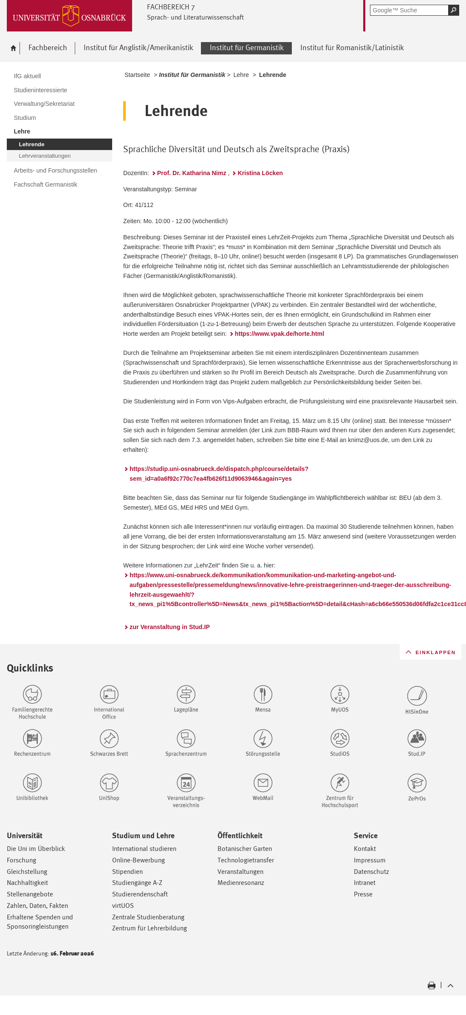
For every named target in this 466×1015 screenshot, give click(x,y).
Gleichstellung (27, 872)
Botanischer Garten (244, 849)
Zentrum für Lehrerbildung (149, 928)
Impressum (370, 860)
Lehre (241, 74)
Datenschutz (371, 872)
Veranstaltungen (240, 872)
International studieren (144, 849)
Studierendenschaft (140, 894)
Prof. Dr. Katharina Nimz (191, 173)
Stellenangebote (30, 894)
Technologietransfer (245, 860)
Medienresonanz (240, 883)
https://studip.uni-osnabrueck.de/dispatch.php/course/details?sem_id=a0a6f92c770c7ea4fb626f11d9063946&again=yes (219, 473)
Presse (363, 894)
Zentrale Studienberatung (148, 917)
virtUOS (123, 906)
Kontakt (365, 849)
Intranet (365, 883)
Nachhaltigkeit (27, 883)
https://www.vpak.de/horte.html (279, 333)
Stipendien (127, 872)
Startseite (137, 74)
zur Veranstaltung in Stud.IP (170, 627)
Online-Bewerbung (138, 860)
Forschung (21, 860)
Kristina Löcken (260, 173)
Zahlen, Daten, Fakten (37, 906)
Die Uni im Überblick (36, 849)
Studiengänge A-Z (137, 883)
